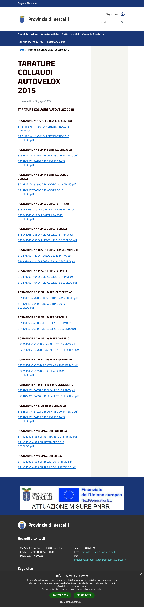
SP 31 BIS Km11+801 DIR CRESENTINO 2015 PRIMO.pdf (43, 129)
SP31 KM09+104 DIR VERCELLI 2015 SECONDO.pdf (47, 283)
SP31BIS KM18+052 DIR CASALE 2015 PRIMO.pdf (46, 390)
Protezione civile (55, 42)
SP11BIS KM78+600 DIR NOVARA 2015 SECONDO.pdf (40, 192)
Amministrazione (28, 34)
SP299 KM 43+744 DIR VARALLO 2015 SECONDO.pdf (48, 350)
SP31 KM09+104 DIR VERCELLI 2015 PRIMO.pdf (45, 277)
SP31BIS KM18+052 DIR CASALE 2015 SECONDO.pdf (48, 396)
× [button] (140, 574)
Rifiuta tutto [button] (84, 595)
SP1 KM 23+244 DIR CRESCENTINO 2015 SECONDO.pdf (41, 306)
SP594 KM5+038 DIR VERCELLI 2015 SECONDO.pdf (47, 240)
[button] (72, 602)
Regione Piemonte (27, 3)
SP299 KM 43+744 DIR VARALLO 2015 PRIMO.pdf (46, 344)
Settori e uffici (70, 34)
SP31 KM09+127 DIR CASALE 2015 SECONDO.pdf (46, 261)
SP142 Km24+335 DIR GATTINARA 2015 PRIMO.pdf (47, 437)
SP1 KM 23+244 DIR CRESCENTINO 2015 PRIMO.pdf (48, 298)
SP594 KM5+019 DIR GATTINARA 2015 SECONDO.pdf (40, 217)
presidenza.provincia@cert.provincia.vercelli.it (100, 560)
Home (21, 50)
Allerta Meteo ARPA (31, 42)
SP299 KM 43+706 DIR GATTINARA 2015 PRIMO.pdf (48, 365)
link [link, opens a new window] (101, 589)
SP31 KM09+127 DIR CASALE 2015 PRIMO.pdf (44, 256)
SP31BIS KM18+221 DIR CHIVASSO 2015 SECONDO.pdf (41, 419)
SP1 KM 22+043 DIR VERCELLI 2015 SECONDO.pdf (47, 329)
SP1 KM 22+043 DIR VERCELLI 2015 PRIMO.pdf (45, 323)
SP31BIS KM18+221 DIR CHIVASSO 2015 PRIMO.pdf (48, 411)
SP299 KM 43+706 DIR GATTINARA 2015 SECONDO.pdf (41, 373)
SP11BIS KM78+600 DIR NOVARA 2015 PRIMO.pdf (47, 184)
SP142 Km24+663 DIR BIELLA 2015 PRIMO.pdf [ (45, 462)
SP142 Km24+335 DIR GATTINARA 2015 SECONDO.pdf (41, 444)
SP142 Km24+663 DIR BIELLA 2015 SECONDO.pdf (47, 467)
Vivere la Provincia (93, 34)
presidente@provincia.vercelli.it (99, 552)
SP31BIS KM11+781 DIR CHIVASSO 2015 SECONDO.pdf (41, 163)
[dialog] (72, 589)
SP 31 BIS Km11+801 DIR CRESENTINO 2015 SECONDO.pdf (43, 138)
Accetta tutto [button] (60, 595)
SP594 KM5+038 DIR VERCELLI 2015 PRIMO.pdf (45, 234)
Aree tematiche (50, 34)
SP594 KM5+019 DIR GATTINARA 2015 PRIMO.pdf (46, 209)
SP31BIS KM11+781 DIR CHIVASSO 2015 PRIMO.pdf (48, 155)
